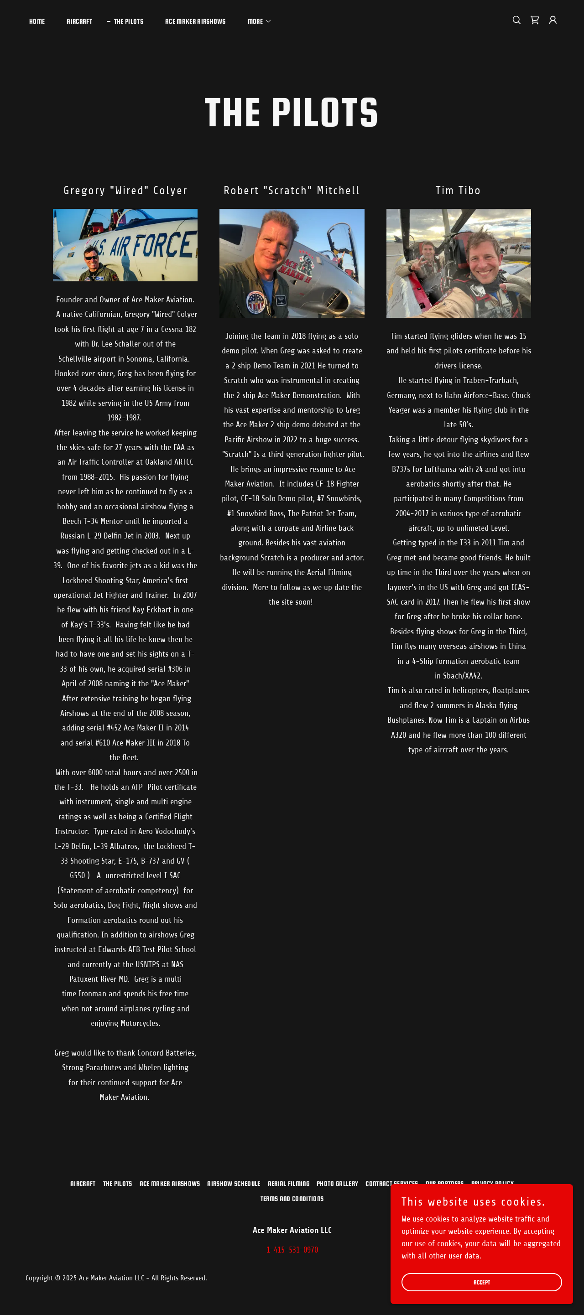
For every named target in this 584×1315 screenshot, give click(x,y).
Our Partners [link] (445, 1183)
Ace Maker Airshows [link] (195, 21)
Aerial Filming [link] (288, 1183)
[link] (535, 20)
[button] (256, 21)
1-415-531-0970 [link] (292, 1249)
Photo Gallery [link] (337, 1183)
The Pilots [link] (128, 21)
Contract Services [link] (391, 1183)
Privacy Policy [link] (492, 1183)
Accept (482, 1294)
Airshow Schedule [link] (233, 1183)
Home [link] (37, 21)
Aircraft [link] (79, 21)
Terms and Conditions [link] (292, 1198)
